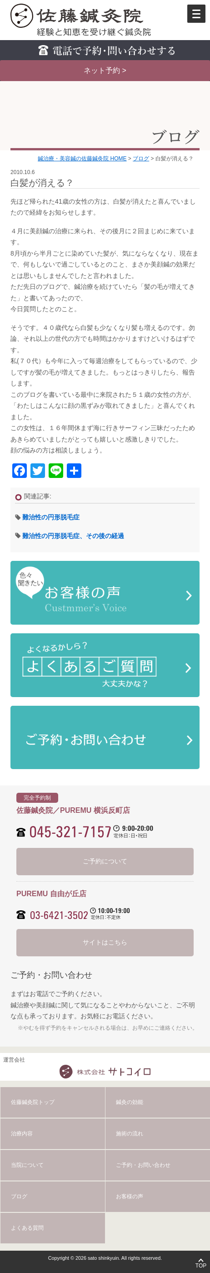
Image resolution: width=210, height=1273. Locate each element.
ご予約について (105, 861)
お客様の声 (129, 1196)
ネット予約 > (105, 70)
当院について (27, 1165)
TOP (200, 1266)
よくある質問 (27, 1228)
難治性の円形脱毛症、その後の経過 (73, 535)
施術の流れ (129, 1133)
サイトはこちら (105, 942)
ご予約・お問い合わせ (143, 1165)
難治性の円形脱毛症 (51, 517)
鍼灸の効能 (129, 1102)
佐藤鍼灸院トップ (33, 1102)
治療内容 (22, 1133)
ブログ (19, 1196)
